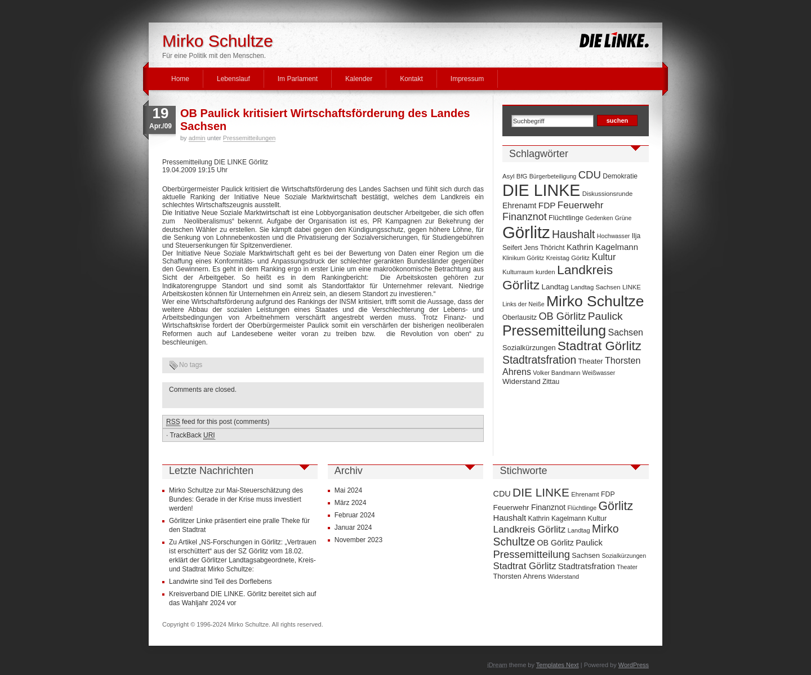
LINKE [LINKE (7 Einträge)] (631, 287)
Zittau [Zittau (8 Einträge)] (550, 382)
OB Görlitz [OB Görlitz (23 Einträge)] (562, 316)
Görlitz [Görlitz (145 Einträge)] (526, 232)
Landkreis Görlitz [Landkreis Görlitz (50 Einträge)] (529, 529)
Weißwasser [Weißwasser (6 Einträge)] (598, 372)
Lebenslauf (233, 79)
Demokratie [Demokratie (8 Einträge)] (620, 176)
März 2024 (351, 503)
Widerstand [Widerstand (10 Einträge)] (521, 381)
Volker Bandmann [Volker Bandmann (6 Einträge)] (556, 372)
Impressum (467, 79)
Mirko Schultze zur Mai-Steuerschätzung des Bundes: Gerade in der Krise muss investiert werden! (236, 499)
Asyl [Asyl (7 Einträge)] (508, 176)
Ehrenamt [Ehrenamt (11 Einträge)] (519, 205)
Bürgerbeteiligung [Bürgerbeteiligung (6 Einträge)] (553, 176)
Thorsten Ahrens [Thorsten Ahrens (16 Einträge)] (519, 576)
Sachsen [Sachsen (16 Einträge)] (625, 332)
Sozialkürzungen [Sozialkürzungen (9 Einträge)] (529, 347)
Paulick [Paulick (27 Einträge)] (605, 316)
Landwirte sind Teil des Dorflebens (220, 581)
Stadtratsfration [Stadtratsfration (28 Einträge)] (539, 360)
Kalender (358, 79)
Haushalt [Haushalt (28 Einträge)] (573, 234)
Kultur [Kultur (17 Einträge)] (603, 257)
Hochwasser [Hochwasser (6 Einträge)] (613, 236)
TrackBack (192, 435)
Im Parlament (298, 79)
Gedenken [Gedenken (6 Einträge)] (599, 217)
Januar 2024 (353, 527)
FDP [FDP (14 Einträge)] (547, 205)
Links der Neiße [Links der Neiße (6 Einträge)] (523, 304)
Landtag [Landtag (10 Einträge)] (555, 287)
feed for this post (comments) (217, 422)
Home (180, 79)
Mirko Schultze (217, 41)
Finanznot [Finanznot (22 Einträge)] (524, 216)
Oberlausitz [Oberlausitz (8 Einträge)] (519, 317)
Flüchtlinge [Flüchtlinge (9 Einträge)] (566, 217)
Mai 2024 (348, 490)
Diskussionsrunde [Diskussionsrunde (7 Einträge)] (607, 193)
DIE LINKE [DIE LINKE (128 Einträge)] (541, 190)
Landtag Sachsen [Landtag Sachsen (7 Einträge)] (595, 287)
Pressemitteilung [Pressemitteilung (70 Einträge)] (554, 330)
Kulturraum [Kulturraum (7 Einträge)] (518, 272)
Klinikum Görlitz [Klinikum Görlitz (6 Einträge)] (523, 257)
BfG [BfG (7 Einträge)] (522, 176)
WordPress (633, 664)
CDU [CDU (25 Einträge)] (589, 175)
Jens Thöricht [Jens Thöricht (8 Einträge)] (544, 248)
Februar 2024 (355, 515)
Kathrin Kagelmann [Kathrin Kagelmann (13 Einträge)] (602, 247)
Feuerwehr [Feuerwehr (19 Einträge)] (581, 205)
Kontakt (411, 79)
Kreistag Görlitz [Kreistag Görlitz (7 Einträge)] (568, 257)
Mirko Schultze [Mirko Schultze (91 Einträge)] (595, 301)
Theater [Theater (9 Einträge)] (590, 361)
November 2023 (358, 540)
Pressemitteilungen (249, 138)
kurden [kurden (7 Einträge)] (545, 272)
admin (197, 138)
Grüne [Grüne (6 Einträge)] (623, 217)
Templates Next (557, 664)
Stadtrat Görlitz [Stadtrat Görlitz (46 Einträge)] (599, 346)
